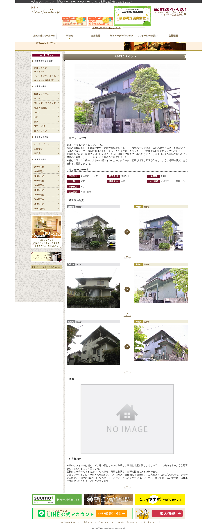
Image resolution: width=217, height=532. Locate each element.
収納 (36, 117)
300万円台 (39, 176)
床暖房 (37, 153)
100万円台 (39, 167)
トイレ (37, 112)
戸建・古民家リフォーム (40, 70)
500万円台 (39, 185)
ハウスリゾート (41, 144)
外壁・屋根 (39, 126)
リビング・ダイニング (45, 103)
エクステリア (40, 131)
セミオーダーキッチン (99, 522)
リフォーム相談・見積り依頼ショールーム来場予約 (169, 13)
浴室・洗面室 (40, 107)
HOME (61, 522)
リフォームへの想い (117, 522)
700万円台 (39, 194)
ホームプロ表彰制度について (106, 27)
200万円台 (39, 171)
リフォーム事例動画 (44, 80)
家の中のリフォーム (134, 522)
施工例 (86, 522)
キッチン (38, 98)
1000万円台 (39, 208)
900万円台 (39, 204)
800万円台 (39, 199)
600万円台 (39, 190)
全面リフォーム (41, 93)
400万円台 (39, 180)
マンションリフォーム (45, 75)
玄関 (36, 121)
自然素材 (38, 149)
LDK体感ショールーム (74, 522)
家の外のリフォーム (151, 522)
